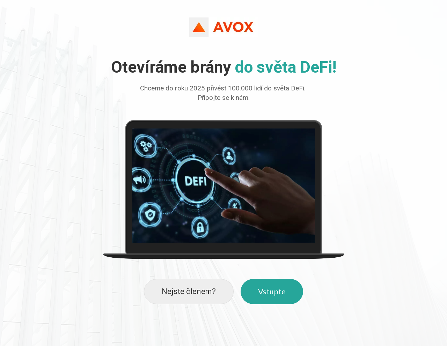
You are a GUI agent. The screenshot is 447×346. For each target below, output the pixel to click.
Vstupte (272, 291)
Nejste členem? (189, 291)
